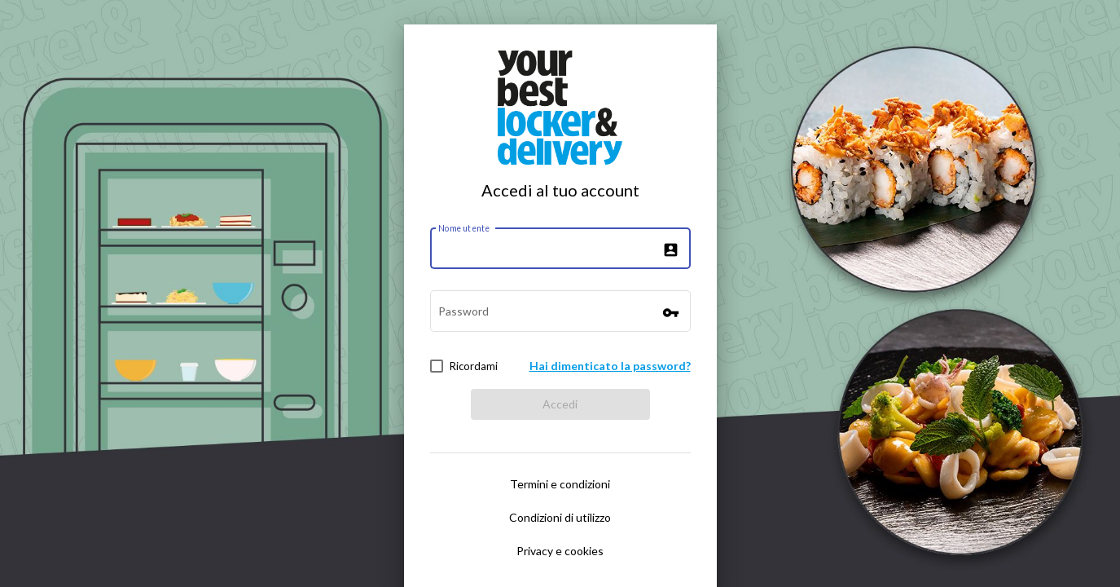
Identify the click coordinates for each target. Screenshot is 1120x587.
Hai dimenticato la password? (610, 366)
